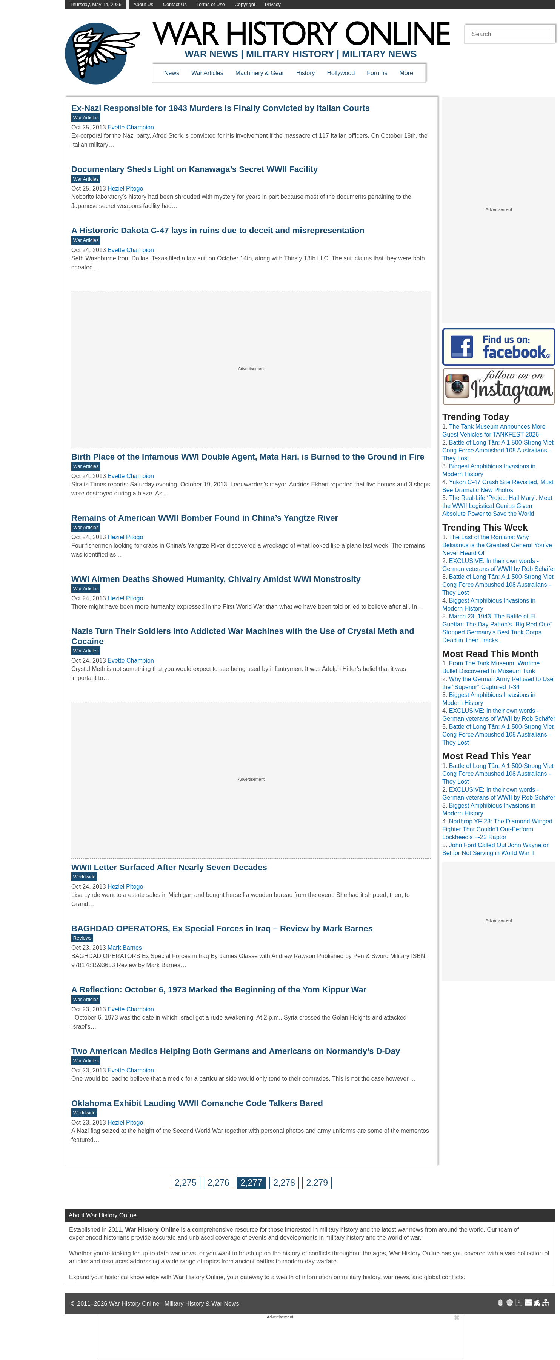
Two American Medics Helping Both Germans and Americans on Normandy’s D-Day (235, 1051)
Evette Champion (131, 127)
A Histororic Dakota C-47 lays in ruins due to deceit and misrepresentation (218, 230)
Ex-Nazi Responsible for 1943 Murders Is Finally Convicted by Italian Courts (220, 108)
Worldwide (84, 877)
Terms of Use (211, 4)
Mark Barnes (125, 948)
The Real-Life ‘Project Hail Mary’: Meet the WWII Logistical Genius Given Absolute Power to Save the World (497, 506)
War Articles (207, 73)
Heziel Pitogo (125, 188)
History (305, 73)
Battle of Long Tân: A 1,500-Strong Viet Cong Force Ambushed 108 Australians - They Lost (498, 450)
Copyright (245, 4)
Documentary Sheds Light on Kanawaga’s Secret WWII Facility (194, 169)
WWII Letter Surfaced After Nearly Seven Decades (169, 867)
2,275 (186, 1183)
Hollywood (341, 73)
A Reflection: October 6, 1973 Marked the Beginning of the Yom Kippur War (218, 989)
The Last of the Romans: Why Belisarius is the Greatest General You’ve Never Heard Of (497, 545)
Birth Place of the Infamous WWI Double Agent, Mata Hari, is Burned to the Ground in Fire (247, 457)
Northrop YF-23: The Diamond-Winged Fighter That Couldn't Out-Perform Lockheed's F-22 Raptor (497, 829)
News (171, 73)
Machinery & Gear (259, 73)
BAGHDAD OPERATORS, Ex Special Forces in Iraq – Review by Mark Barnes (222, 928)
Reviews (82, 938)
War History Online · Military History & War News (174, 1303)
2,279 (317, 1183)
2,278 (284, 1183)
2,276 (218, 1183)
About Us (143, 4)
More (406, 73)
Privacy (273, 4)
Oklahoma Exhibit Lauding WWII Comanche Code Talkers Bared (197, 1103)
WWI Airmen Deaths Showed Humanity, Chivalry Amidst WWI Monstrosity (216, 579)
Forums (377, 73)
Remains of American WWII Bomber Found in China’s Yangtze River (204, 518)
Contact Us (175, 4)
